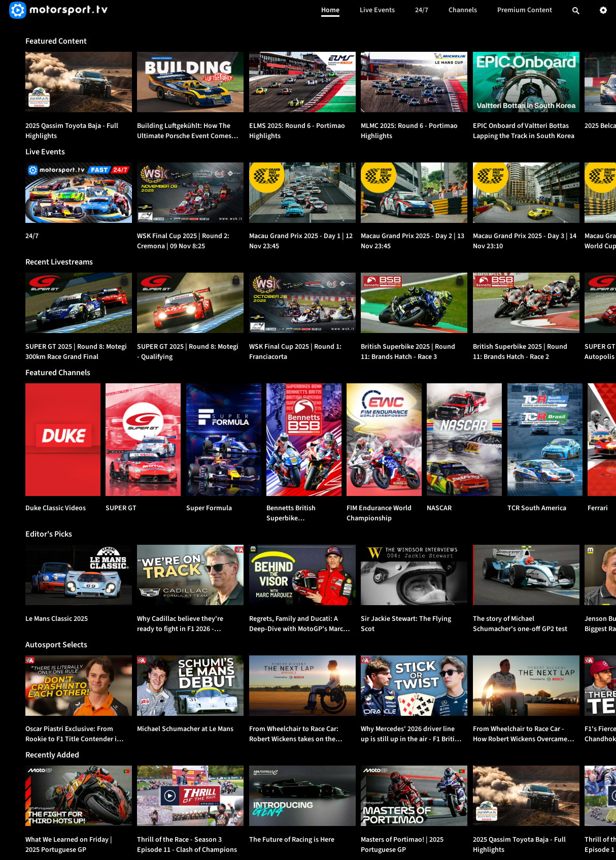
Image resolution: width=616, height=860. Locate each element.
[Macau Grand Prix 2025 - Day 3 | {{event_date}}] (526, 192)
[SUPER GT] (143, 439)
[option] (78, 82)
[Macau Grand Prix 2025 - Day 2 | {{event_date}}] (414, 192)
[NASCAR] (464, 439)
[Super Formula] (223, 439)
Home (330, 10)
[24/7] (78, 192)
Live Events (377, 10)
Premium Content (524, 10)
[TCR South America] (545, 439)
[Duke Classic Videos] (62, 439)
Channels (463, 10)
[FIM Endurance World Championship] (384, 439)
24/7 (421, 10)
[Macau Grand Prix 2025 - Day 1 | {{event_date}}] (302, 192)
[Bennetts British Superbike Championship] (303, 439)
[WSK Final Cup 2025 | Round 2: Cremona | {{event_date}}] (190, 192)
